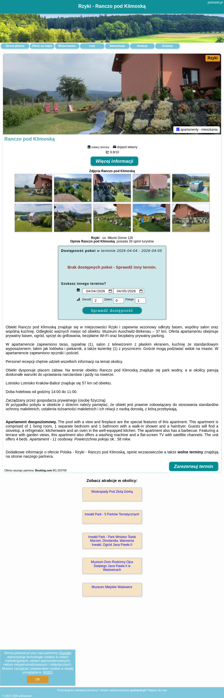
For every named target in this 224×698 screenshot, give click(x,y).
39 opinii (135, 241)
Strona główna (15, 45)
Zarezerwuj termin (193, 466)
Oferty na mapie (42, 45)
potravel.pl (215, 2)
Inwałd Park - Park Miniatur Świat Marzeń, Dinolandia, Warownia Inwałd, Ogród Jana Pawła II (112, 541)
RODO (48, 672)
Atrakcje (142, 45)
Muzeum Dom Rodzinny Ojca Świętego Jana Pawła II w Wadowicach (112, 566)
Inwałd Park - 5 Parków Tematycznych (112, 514)
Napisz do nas (157, 690)
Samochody (117, 45)
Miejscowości (67, 45)
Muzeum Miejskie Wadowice (112, 587)
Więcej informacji (114, 161)
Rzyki (213, 58)
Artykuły (167, 45)
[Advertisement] (112, 647)
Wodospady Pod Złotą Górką (112, 492)
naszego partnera (38, 456)
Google (65, 653)
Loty (92, 45)
